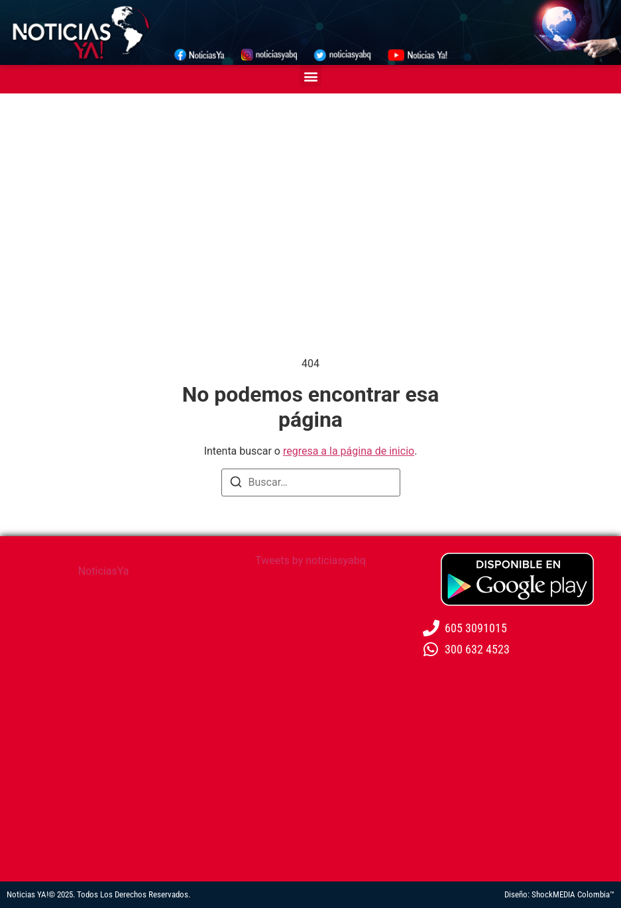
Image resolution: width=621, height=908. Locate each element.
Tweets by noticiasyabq (310, 560)
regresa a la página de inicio (348, 451)
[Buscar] (236, 484)
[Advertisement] (310, 193)
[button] (310, 76)
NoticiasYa (103, 571)
